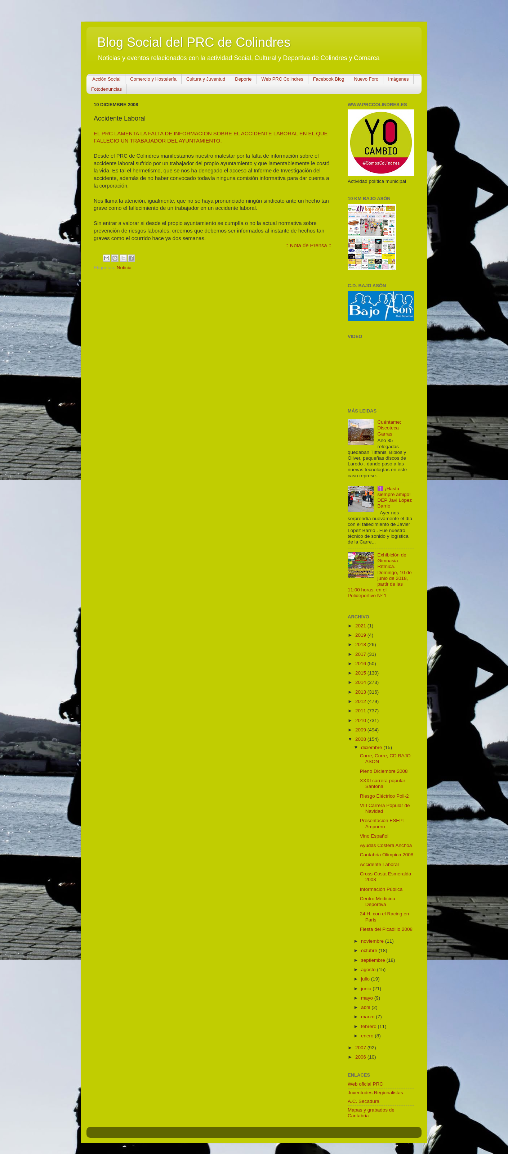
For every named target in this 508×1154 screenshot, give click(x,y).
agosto (369, 969)
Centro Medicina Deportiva (377, 901)
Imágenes (398, 79)
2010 (361, 720)
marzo (368, 1016)
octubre (370, 950)
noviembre (373, 941)
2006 (361, 1057)
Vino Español (374, 836)
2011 (361, 710)
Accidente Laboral (379, 864)
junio (367, 988)
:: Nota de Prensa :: (308, 245)
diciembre (372, 747)
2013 (361, 692)
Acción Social (106, 79)
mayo (367, 998)
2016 (361, 663)
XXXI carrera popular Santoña (382, 783)
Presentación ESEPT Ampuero (383, 823)
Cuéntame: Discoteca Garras (389, 427)
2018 (361, 644)
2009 (361, 729)
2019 (361, 635)
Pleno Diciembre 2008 (384, 771)
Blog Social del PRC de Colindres (193, 42)
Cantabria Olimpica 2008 (387, 854)
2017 (361, 654)
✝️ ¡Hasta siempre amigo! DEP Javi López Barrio (394, 497)
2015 (361, 673)
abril (366, 1007)
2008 (361, 739)
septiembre (374, 960)
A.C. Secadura (363, 1101)
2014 (361, 682)
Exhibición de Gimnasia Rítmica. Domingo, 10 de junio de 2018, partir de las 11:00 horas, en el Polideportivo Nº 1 (380, 575)
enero (368, 1035)
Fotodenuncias (106, 89)
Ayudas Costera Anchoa (386, 845)
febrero (369, 1026)
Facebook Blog (328, 79)
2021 (361, 625)
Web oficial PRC (365, 1084)
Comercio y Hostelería (153, 79)
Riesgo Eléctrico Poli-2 (384, 796)
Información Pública (381, 889)
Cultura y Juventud (205, 79)
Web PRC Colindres (282, 79)
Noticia (124, 267)
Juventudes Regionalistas (375, 1092)
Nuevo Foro (366, 79)
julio (366, 979)
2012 (361, 701)
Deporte (243, 79)
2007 (361, 1047)
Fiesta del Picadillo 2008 (386, 929)
